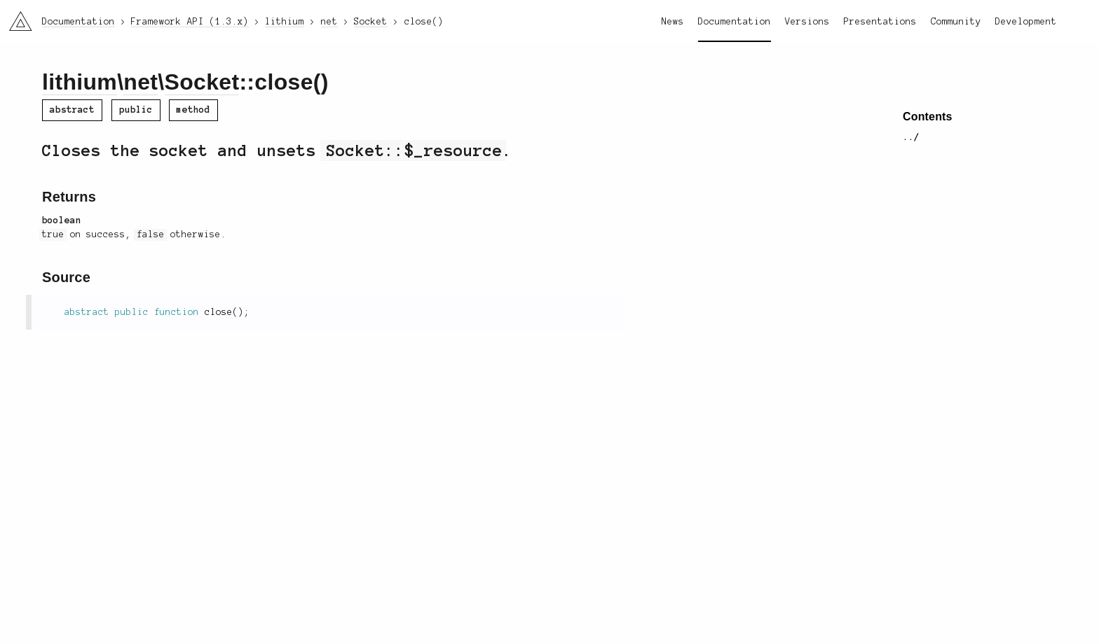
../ (911, 137)
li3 (15, 16)
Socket (202, 81)
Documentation (734, 22)
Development (1026, 22)
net (140, 81)
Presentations (880, 22)
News (673, 22)
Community (956, 22)
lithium (79, 81)
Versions (807, 22)
